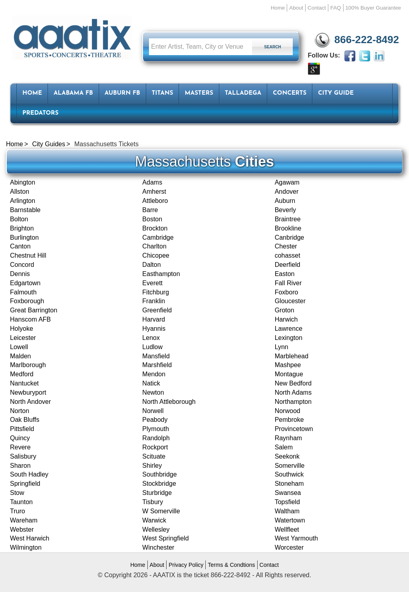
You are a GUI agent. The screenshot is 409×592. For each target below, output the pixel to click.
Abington (22, 182)
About (296, 8)
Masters (199, 93)
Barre (150, 210)
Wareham (24, 520)
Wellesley (155, 529)
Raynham (288, 438)
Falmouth (23, 292)
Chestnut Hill (28, 255)
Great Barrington (33, 310)
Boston (152, 219)
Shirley (152, 465)
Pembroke (289, 419)
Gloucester (290, 301)
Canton (20, 246)
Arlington (22, 200)
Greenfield (157, 310)
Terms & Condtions (231, 565)
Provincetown (294, 428)
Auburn (285, 200)
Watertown (290, 520)
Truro (17, 511)
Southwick (289, 474)
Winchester (158, 547)
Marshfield (157, 365)
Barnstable (25, 210)
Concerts (289, 93)
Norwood (287, 410)
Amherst (154, 191)
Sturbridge (157, 492)
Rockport (155, 447)
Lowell (19, 347)
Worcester (289, 547)
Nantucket (24, 383)
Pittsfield (22, 428)
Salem (284, 447)
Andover (287, 191)
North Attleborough (168, 401)
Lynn (281, 347)
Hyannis (153, 328)
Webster (22, 529)
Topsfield (287, 502)
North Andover (30, 401)
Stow (17, 492)
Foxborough (27, 301)
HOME (32, 93)
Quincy (20, 438)
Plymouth (155, 428)
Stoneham (289, 483)
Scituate (153, 456)
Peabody (154, 419)
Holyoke (21, 328)
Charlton (154, 246)
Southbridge (159, 474)
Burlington (24, 237)
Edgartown (25, 283)
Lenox (151, 337)
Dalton (151, 264)
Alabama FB (73, 93)
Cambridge (157, 237)
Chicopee (155, 255)
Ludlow (152, 347)
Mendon (153, 374)
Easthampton (161, 273)
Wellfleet (287, 529)
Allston (19, 191)
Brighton (22, 228)
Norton (19, 410)
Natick (151, 383)
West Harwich (29, 538)
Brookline (288, 228)
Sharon (20, 465)
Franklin (153, 301)
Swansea (288, 492)
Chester (286, 246)
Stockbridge (159, 483)
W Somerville (161, 511)
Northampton (293, 401)
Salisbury (23, 456)
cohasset (287, 255)
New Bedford (293, 383)
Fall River (288, 283)
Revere (20, 447)
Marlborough (28, 365)
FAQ (335, 8)
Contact (317, 8)
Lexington (288, 337)
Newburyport (28, 392)
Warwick (154, 520)
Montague (289, 374)
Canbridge (289, 237)
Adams (152, 182)
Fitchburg (155, 292)
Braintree (288, 219)
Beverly (285, 210)
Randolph (156, 438)
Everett (152, 283)
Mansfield (155, 356)
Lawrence (288, 328)
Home (278, 8)
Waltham (287, 511)
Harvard (153, 319)
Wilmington (26, 547)
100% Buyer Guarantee (373, 8)
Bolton (19, 219)
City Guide (335, 93)
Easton (285, 273)
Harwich (286, 319)
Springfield (25, 483)
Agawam (287, 182)
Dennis (20, 273)
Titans (162, 93)
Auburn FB (122, 93)
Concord (22, 264)
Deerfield (287, 264)
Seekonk (287, 456)
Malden (20, 356)
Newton (153, 392)
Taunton (21, 502)
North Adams (293, 392)
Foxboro (286, 292)
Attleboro (155, 200)
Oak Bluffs (25, 419)
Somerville (290, 465)
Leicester (23, 337)
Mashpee (288, 365)
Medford (22, 374)
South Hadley (29, 474)
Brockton (154, 228)
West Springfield (165, 538)
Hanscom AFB (30, 319)
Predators (40, 113)
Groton (284, 310)
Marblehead (292, 356)
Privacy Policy (186, 565)
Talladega (243, 93)
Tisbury (152, 502)
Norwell (152, 410)
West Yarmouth (296, 538)
